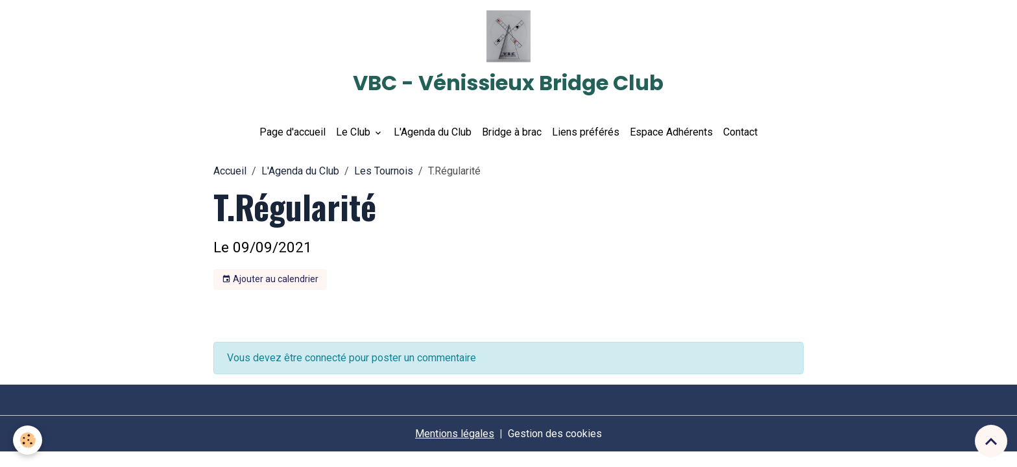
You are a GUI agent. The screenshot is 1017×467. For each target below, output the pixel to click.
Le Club (354, 132)
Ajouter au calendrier (270, 279)
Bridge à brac (512, 132)
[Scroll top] (991, 441)
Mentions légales (454, 433)
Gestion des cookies (555, 433)
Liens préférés (585, 132)
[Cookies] (27, 440)
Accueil (229, 171)
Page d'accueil (292, 132)
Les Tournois (383, 171)
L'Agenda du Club (433, 132)
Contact (740, 132)
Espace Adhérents (671, 132)
